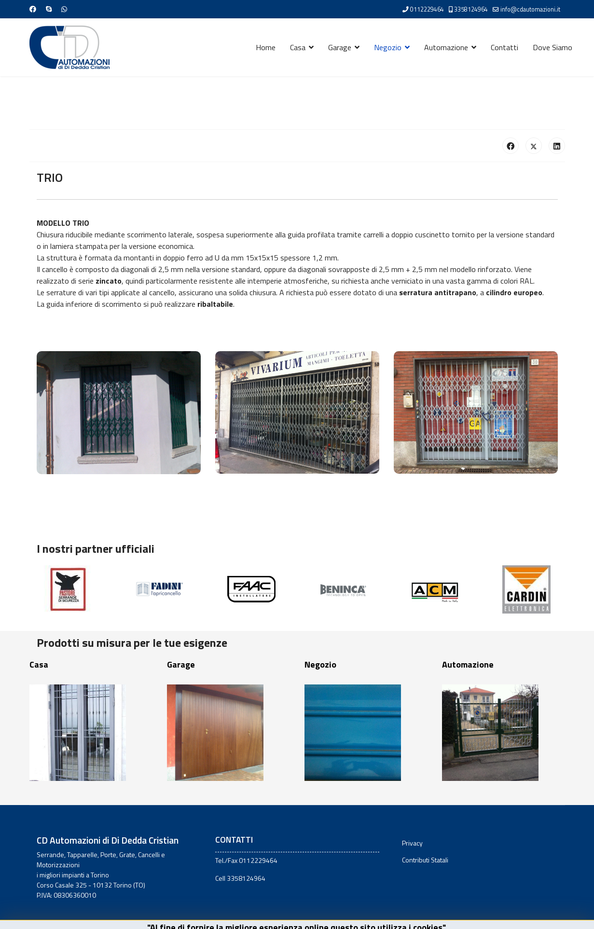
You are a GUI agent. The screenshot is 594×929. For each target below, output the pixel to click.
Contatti (504, 47)
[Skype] (49, 9)
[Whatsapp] (64, 9)
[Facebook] (32, 9)
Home (266, 47)
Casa (297, 47)
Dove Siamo (552, 47)
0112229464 (427, 9)
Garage (339, 47)
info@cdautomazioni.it (530, 9)
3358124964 (471, 9)
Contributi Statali (425, 860)
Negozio (387, 47)
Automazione (446, 47)
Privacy (412, 843)
